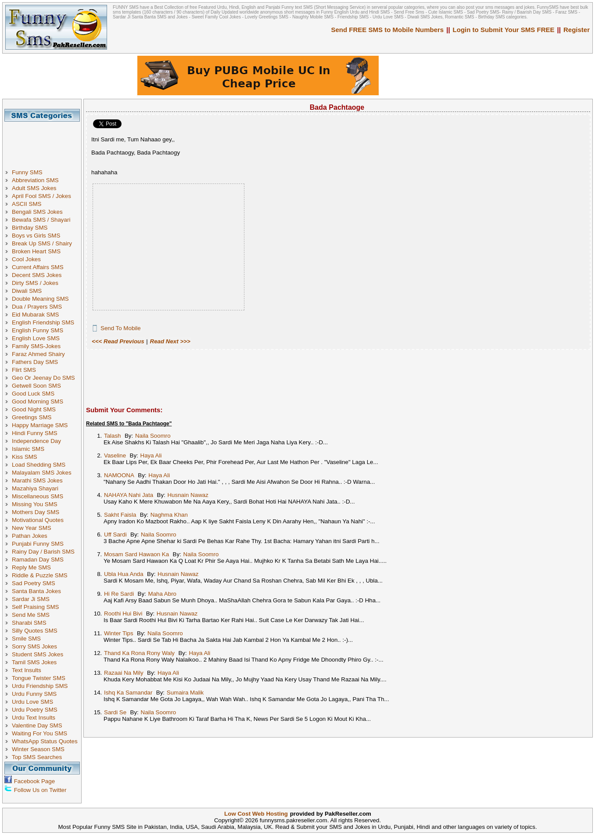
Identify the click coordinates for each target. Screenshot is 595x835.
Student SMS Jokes (37, 654)
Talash (112, 435)
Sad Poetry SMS (33, 583)
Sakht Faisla (120, 514)
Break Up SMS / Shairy (42, 243)
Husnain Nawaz (187, 495)
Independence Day (36, 441)
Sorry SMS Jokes (34, 646)
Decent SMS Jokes (36, 275)
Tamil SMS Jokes (34, 662)
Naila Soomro (153, 435)
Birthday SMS (29, 227)
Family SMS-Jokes (36, 346)
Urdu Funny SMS (34, 694)
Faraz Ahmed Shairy (38, 354)
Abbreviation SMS (35, 180)
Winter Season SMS (38, 749)
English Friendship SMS (43, 322)
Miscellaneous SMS (37, 496)
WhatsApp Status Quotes (45, 741)
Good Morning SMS (37, 401)
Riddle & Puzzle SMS (40, 575)
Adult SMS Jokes (34, 188)
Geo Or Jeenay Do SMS (43, 377)
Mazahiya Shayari (35, 488)
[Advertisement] (45, 141)
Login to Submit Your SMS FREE (504, 29)
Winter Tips (118, 633)
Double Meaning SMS (40, 298)
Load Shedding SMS (38, 464)
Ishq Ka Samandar (128, 692)
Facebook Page (34, 781)
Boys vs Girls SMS (36, 235)
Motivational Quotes (38, 520)
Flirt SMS (24, 370)
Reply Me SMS (31, 567)
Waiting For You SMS (39, 733)
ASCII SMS (26, 204)
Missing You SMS (34, 504)
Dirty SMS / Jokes (35, 283)
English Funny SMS (37, 330)
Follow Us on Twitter (40, 790)
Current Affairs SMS (38, 267)
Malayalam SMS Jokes (42, 472)
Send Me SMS (31, 615)
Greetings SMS (31, 417)
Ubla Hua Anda (123, 574)
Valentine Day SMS (37, 725)
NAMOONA (119, 475)
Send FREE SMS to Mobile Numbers (387, 29)
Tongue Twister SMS (38, 678)
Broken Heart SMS (36, 251)
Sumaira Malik (185, 692)
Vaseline (115, 455)
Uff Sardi (115, 534)
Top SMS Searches (37, 757)
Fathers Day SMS (35, 362)
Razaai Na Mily (123, 672)
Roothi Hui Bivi (123, 613)
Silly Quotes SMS (34, 630)
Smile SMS (26, 638)
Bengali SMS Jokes (37, 212)
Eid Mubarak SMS (35, 314)
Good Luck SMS (33, 393)
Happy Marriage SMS (40, 425)
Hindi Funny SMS (34, 433)
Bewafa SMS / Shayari (41, 219)
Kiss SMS (24, 456)
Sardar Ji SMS (31, 599)
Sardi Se (115, 712)
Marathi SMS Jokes (37, 480)
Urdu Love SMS (32, 701)
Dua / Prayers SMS (37, 306)
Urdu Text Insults (33, 717)
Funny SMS (27, 172)
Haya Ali (151, 455)
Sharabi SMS (29, 622)
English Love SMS (36, 338)
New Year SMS (31, 528)
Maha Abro (162, 593)
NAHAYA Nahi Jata (128, 495)
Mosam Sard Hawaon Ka (136, 554)
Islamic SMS (28, 449)
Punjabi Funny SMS (38, 543)
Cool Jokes (26, 259)
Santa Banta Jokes (36, 591)
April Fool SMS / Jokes (41, 196)
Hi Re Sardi (119, 593)
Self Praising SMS (35, 607)
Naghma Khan (169, 514)
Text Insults (26, 670)
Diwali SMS (27, 291)
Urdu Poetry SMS (34, 709)
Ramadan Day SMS (38, 559)
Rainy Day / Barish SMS (43, 551)
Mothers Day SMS (35, 512)
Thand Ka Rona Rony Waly (139, 653)
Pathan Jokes (29, 536)
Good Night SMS (34, 409)
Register (576, 29)
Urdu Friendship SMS (40, 686)
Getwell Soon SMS (36, 385)
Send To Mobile (120, 328)
